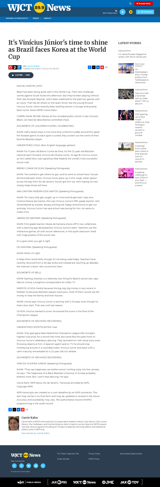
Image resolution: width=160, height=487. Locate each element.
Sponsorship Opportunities (131, 454)
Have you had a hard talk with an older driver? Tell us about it (142, 98)
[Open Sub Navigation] (30, 18)
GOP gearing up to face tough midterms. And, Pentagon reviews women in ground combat (142, 124)
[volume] (131, 12)
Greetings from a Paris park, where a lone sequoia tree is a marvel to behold (141, 154)
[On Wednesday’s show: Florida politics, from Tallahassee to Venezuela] (126, 68)
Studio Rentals (63, 459)
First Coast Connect (139, 65)
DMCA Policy (94, 459)
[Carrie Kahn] (13, 423)
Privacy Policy (94, 454)
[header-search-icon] (132, 4)
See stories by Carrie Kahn (36, 433)
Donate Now (146, 4)
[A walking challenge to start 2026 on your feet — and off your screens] (126, 173)
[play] (123, 12)
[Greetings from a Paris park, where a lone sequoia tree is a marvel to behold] (126, 147)
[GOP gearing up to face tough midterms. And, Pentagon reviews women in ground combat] (126, 115)
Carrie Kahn (33, 66)
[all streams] (145, 12)
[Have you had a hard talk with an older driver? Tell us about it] (126, 94)
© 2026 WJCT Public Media (20, 471)
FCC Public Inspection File (68, 454)
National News (124, 51)
